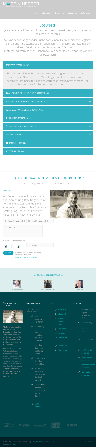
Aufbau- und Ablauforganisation (48, 109)
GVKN (14, 444)
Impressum (62, 345)
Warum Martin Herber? (61, 321)
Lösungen (62, 328)
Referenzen (62, 337)
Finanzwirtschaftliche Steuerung (48, 101)
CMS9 (53, 442)
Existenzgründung (48, 65)
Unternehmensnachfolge (48, 126)
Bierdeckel (62, 333)
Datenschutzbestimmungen (25, 257)
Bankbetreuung (48, 143)
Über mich (62, 314)
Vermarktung (48, 151)
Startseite (62, 309)
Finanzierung (48, 134)
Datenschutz (63, 350)
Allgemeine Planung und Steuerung (48, 93)
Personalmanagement (48, 118)
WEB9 (38, 442)
